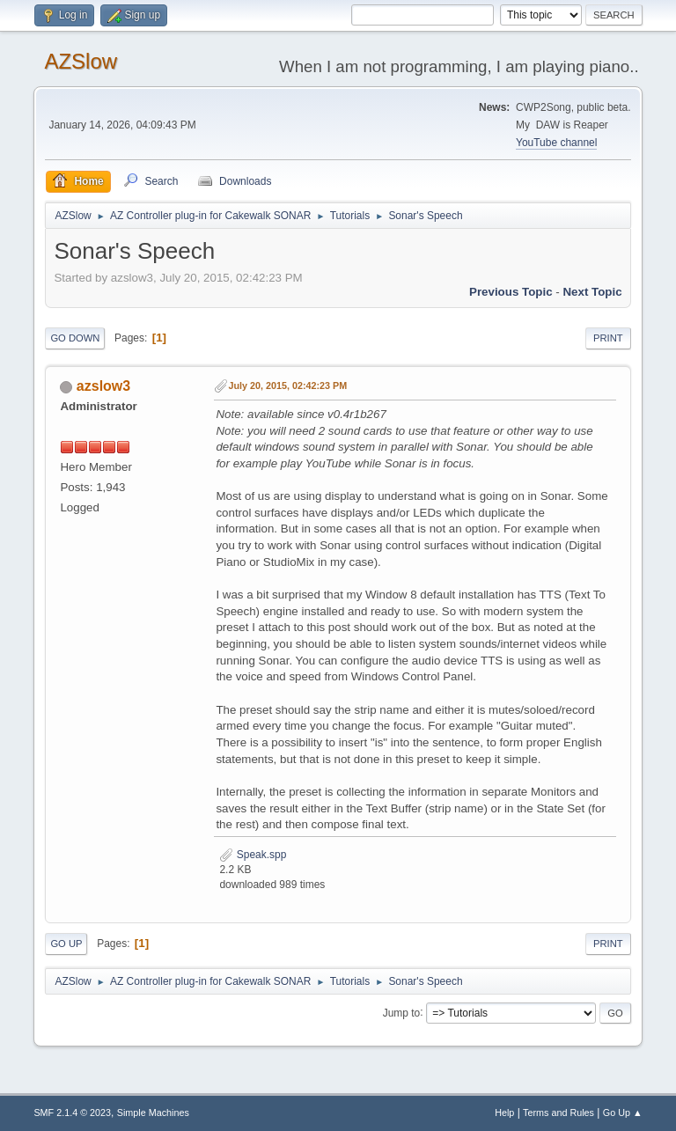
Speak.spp (252, 854)
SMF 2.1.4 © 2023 (72, 1112)
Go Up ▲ (623, 1112)
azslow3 (103, 385)
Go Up (66, 943)
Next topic (591, 291)
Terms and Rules (558, 1112)
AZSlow (80, 61)
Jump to (402, 1012)
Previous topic (511, 291)
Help (504, 1112)
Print (608, 338)
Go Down (74, 338)
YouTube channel (556, 142)
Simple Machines (153, 1112)
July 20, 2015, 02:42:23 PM (287, 385)
